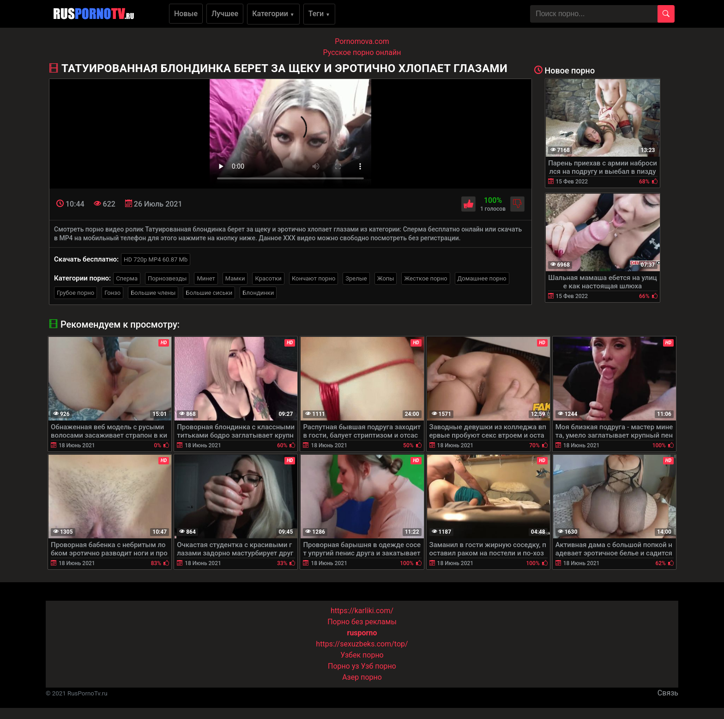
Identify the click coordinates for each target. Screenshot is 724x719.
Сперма (127, 278)
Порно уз (343, 666)
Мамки (235, 278)
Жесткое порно (425, 278)
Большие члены (153, 292)
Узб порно (378, 666)
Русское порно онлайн (362, 52)
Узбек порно (362, 655)
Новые (186, 13)
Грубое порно (75, 292)
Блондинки (258, 292)
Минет (206, 278)
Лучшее (224, 13)
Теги (319, 13)
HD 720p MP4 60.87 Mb (155, 259)
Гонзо (112, 292)
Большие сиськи (209, 292)
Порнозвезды (167, 278)
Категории (273, 13)
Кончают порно (313, 278)
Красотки (268, 278)
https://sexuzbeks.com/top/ (362, 644)
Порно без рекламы (362, 621)
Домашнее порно (482, 278)
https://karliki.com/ (362, 610)
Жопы (385, 278)
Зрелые (356, 278)
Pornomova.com (362, 41)
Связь (668, 693)
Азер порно (362, 677)
